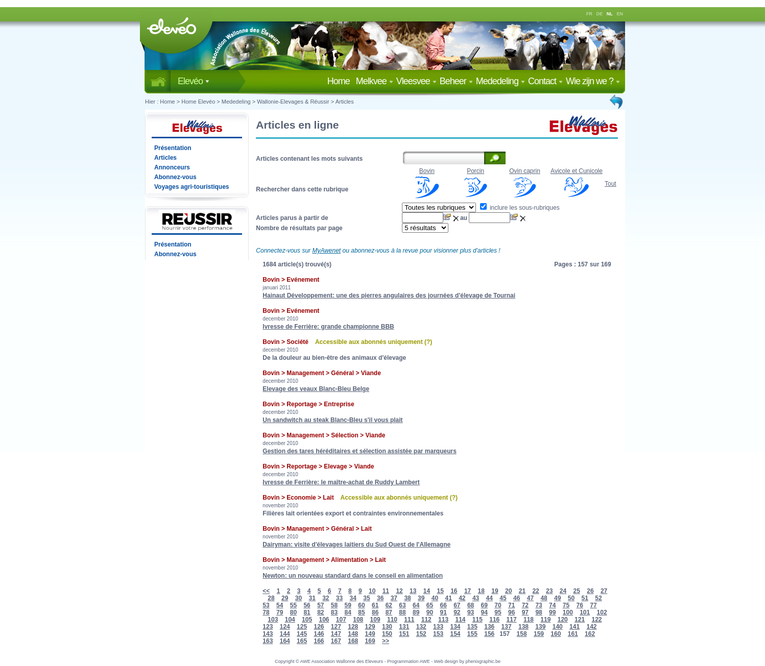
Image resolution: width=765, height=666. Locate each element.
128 (353, 626)
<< (266, 591)
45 (502, 598)
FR (589, 13)
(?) (428, 342)
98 (538, 612)
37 (394, 598)
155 (472, 633)
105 (307, 619)
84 (348, 612)
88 (402, 612)
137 (506, 626)
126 (319, 626)
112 (426, 619)
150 (387, 633)
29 (284, 598)
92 (456, 612)
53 (265, 605)
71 (511, 605)
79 (279, 612)
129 (370, 626)
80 (293, 612)
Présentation (173, 148)
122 (596, 619)
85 (361, 612)
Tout (610, 183)
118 (528, 619)
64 (416, 605)
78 (265, 612)
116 (494, 619)
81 (306, 612)
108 (358, 619)
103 (273, 619)
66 (443, 605)
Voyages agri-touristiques (191, 186)
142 (591, 626)
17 (467, 591)
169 (370, 641)
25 (576, 591)
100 (568, 612)
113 (443, 619)
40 (435, 598)
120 (563, 619)
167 (336, 641)
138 (523, 626)
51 (585, 598)
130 (387, 626)
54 (279, 605)
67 (456, 605)
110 (392, 619)
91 (443, 612)
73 (538, 605)
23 (549, 591)
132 (421, 626)
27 (604, 591)
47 (530, 598)
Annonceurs (172, 167)
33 (339, 598)
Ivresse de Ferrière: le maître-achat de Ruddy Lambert (340, 482)
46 (516, 598)
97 (525, 612)
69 (484, 605)
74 (552, 605)
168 (353, 641)
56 (306, 605)
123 (267, 626)
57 (320, 605)
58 (334, 605)
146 (319, 633)
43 (475, 598)
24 (563, 591)
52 (598, 598)
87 (389, 612)
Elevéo (193, 81)
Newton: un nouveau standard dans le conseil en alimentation (352, 575)
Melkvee (374, 81)
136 (489, 626)
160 (556, 633)
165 (302, 641)
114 (460, 619)
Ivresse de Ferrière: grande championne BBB (328, 326)
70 (497, 605)
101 (585, 612)
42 (462, 598)
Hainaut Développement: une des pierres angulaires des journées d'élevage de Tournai (388, 295)
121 (580, 619)
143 (267, 633)
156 (489, 633)
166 (319, 641)
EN (620, 13)
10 (372, 591)
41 (448, 598)
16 (453, 591)
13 (413, 591)
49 (557, 598)
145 (302, 633)
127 (336, 626)
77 (593, 605)
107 (341, 619)
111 (409, 619)
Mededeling (500, 81)
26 (590, 591)
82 (320, 612)
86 (375, 612)
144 (285, 633)
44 (489, 598)
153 (438, 633)
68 (470, 605)
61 (375, 605)
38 (407, 598)
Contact (545, 81)
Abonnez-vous (175, 177)
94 (484, 612)
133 (438, 626)
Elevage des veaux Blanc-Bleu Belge (315, 388)
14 (426, 591)
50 (571, 598)
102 (602, 612)
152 (421, 633)
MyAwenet (326, 250)
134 (455, 626)
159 (539, 633)
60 (361, 605)
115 (477, 619)
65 (429, 605)
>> (385, 641)
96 (511, 612)
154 (455, 633)
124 (285, 626)
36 (380, 598)
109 (375, 619)
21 (522, 591)
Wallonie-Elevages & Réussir (293, 101)
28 (271, 598)
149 (370, 633)
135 (472, 626)
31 (311, 598)
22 (535, 591)
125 (302, 626)
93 (470, 612)
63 (402, 605)
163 (267, 641)
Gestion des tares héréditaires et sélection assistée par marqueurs (359, 451)
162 (590, 633)
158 (522, 633)
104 (290, 619)
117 (512, 619)
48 (543, 598)
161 (573, 633)
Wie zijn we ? (593, 81)
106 (324, 619)
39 (421, 598)
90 (429, 612)
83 (334, 612)
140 (558, 626)
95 (497, 612)
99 (552, 612)
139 (540, 626)
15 (440, 591)
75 (566, 605)
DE (599, 13)
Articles (345, 101)
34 (353, 598)
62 (389, 605)
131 (404, 626)
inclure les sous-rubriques (520, 207)
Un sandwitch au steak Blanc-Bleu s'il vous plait (332, 420)
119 (545, 619)
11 (385, 591)
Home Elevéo (198, 101)
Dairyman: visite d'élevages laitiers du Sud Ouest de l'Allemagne (356, 544)
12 (399, 591)
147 (336, 633)
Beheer (456, 81)
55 (293, 605)
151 (404, 633)
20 (508, 591)
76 (580, 605)
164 (285, 641)
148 (353, 633)
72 (525, 605)
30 (298, 598)
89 (416, 612)
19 (494, 591)
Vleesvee (416, 81)
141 (574, 626)
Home (340, 81)
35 (366, 598)
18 (481, 591)
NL (610, 13)
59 (348, 605)
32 (325, 598)
